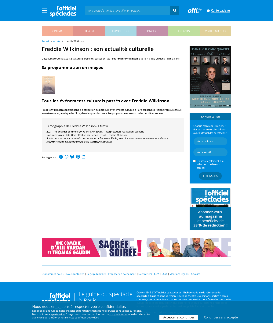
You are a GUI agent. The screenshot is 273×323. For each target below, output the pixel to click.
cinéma (57, 31)
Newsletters (145, 274)
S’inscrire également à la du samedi (210, 164)
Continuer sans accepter (221, 317)
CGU (164, 274)
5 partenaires (57, 314)
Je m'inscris (210, 176)
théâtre (89, 31)
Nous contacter (75, 274)
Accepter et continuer (178, 317)
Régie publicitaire (96, 274)
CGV (156, 274)
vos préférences (118, 314)
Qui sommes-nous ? (53, 274)
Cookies (195, 274)
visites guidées (215, 31)
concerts (152, 31)
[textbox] (127, 10)
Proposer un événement (122, 274)
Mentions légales (178, 274)
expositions (120, 31)
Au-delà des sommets (66, 131)
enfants (184, 31)
